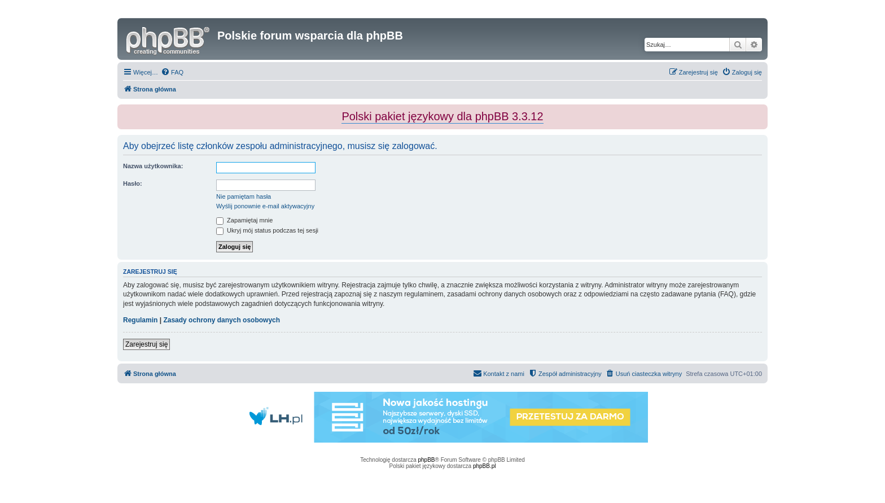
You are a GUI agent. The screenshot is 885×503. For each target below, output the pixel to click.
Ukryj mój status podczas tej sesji (267, 230)
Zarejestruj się (146, 344)
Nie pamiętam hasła (243, 196)
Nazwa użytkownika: (153, 166)
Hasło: (132, 183)
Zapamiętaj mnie (244, 220)
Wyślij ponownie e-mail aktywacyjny (265, 206)
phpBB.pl (484, 466)
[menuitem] (172, 72)
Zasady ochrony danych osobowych (221, 320)
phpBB (426, 460)
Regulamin (140, 320)
